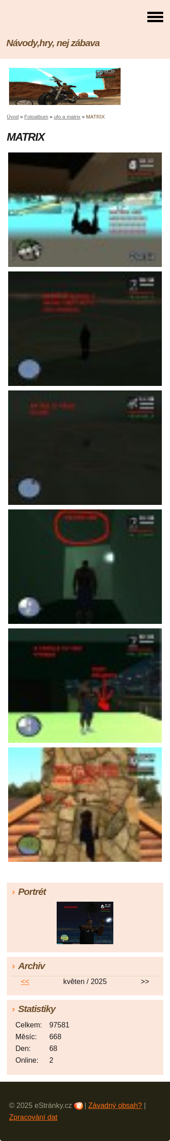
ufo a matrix (67, 116)
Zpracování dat (33, 1117)
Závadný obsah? (115, 1105)
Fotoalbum (36, 116)
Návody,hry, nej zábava (53, 43)
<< (25, 981)
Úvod (13, 116)
